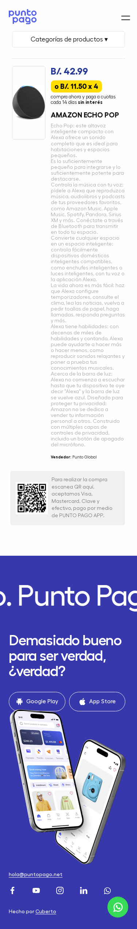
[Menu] (125, 14)
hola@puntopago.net (35, 874)
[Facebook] (13, 889)
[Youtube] (37, 889)
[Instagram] (60, 889)
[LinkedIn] (84, 889)
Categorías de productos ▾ (68, 39)
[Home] (21, 14)
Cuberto (45, 911)
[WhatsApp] (108, 889)
